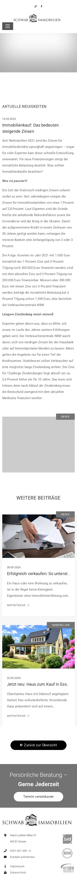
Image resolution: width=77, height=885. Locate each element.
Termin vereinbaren (38, 797)
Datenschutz (14, 872)
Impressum (13, 866)
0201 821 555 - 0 (16, 850)
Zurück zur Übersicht (38, 745)
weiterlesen (17, 605)
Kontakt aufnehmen (18, 857)
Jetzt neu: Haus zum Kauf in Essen (39, 684)
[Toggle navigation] (7, 26)
